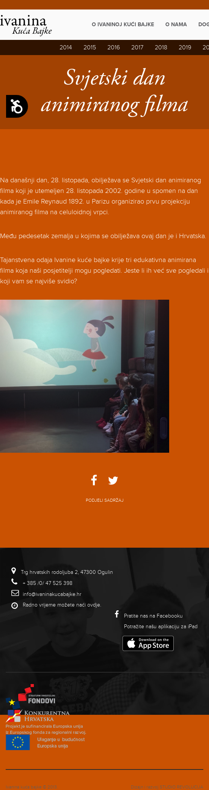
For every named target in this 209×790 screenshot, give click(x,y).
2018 (161, 47)
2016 (113, 47)
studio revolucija (181, 787)
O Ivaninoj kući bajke (123, 24)
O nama (176, 24)
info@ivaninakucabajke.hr (52, 594)
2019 (185, 47)
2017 (137, 47)
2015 (89, 47)
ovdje (93, 605)
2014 (66, 47)
